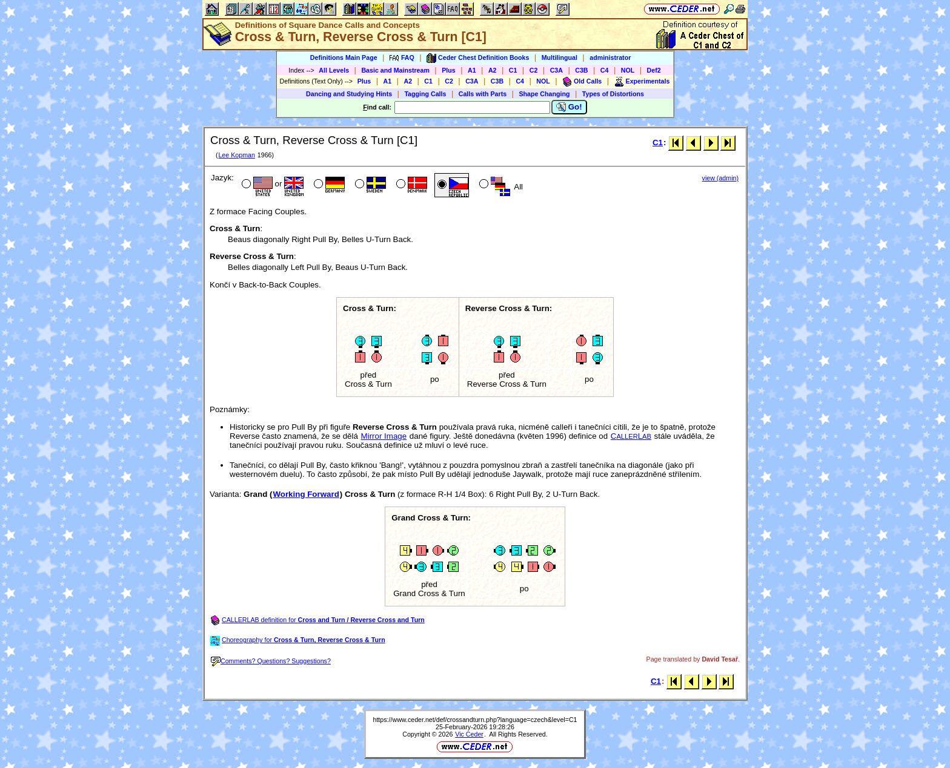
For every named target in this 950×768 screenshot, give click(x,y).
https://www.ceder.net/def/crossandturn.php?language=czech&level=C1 (475, 719)
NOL (628, 70)
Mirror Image (384, 436)
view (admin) (720, 178)
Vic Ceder (469, 734)
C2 (534, 70)
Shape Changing (544, 93)
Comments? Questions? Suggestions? (271, 661)
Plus (449, 70)
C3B (581, 70)
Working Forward (306, 494)
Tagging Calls (425, 93)
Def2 (654, 70)
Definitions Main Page (343, 57)
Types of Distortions (613, 93)
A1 (472, 70)
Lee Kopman (236, 155)
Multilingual (559, 57)
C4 (604, 70)
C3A (556, 70)
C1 (513, 70)
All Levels (334, 70)
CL (631, 436)
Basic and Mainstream (395, 70)
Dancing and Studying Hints (349, 93)
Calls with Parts (483, 93)
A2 (492, 70)
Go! (569, 107)
